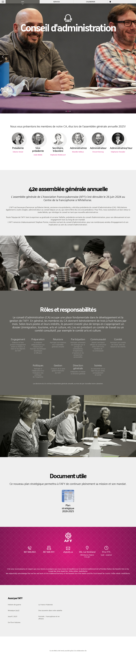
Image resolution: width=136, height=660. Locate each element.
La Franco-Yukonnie (45, 605)
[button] (66, 111)
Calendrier (90, 2)
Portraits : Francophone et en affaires (49, 618)
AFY (22, 2)
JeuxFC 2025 (12, 616)
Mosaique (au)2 (13, 611)
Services (56, 2)
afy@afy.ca (68, 552)
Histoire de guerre (14, 605)
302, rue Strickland (87, 554)
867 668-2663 (30, 552)
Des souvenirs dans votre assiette (50, 611)
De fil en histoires (14, 622)
